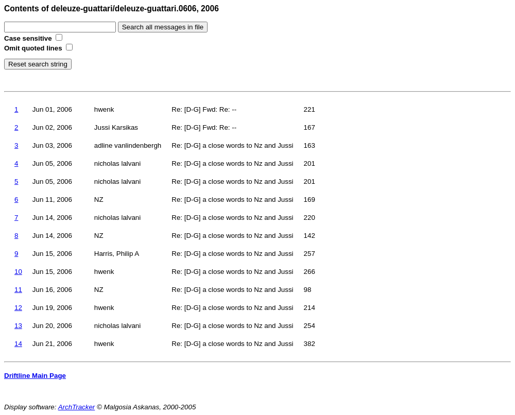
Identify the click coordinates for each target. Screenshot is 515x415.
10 (18, 271)
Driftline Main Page (35, 375)
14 (18, 344)
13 (18, 326)
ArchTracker (76, 407)
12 (18, 308)
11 (18, 289)
